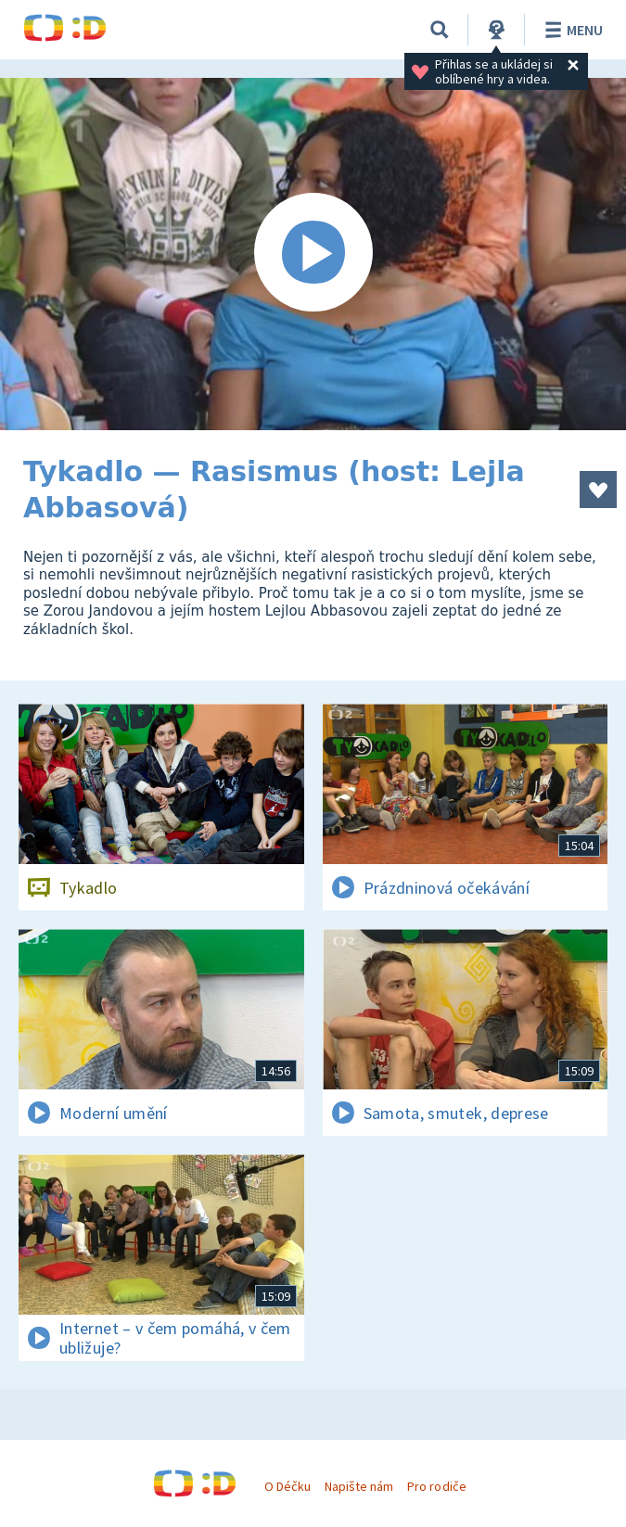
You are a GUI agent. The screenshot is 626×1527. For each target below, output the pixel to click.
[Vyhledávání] (439, 29)
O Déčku (287, 1486)
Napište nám (359, 1486)
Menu (571, 30)
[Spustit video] (313, 254)
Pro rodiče (436, 1486)
